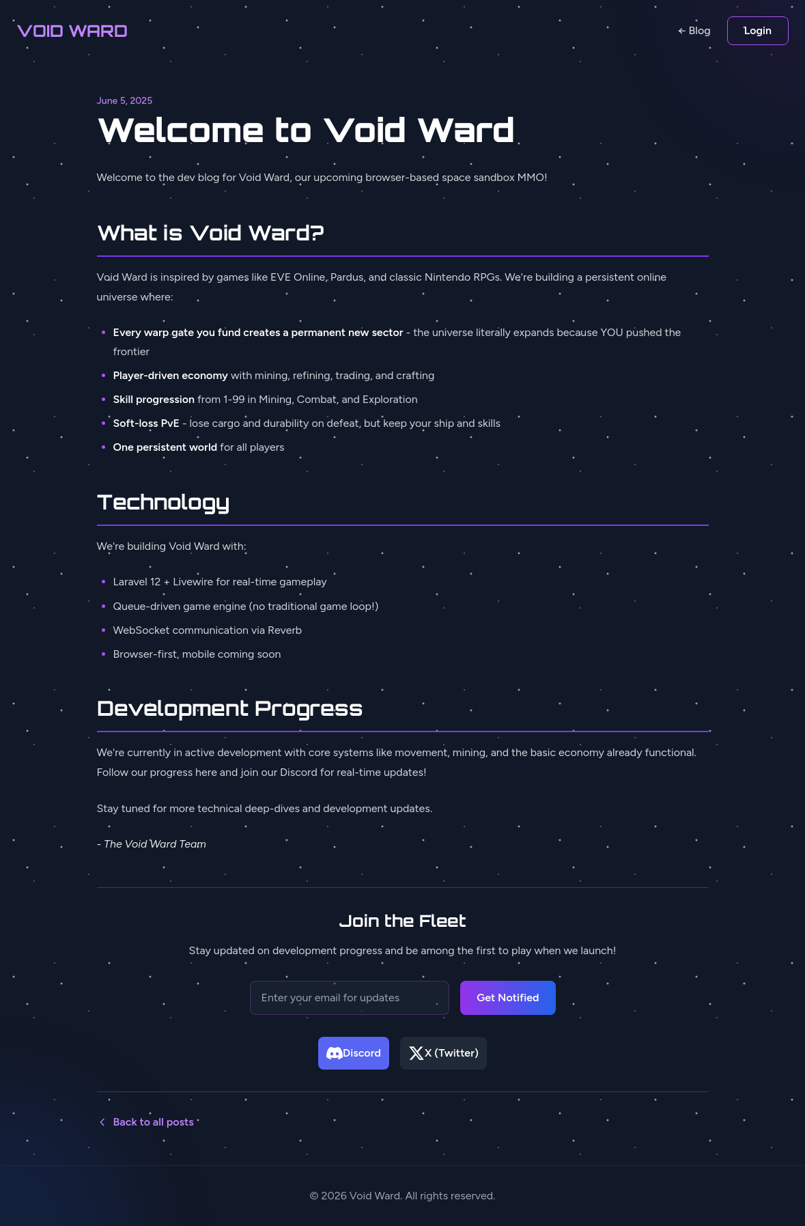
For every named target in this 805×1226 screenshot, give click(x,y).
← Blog (694, 30)
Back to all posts (145, 1121)
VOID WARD (72, 30)
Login (758, 30)
